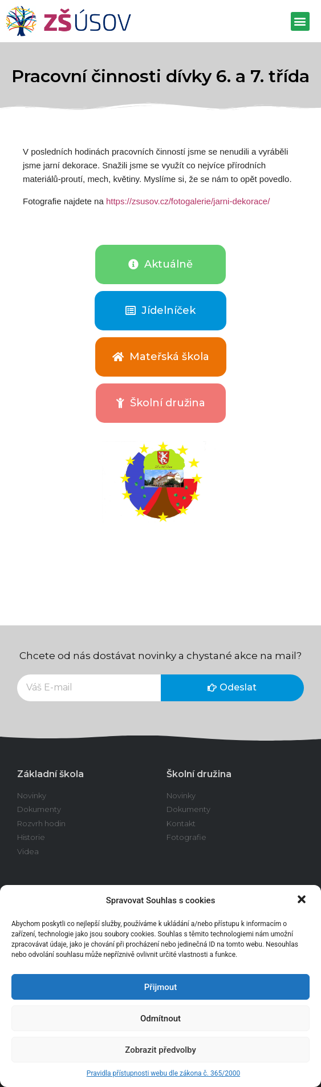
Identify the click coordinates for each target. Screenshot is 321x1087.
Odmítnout (160, 1018)
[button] (303, 900)
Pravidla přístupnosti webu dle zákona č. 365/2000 (163, 1073)
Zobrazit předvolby (160, 1050)
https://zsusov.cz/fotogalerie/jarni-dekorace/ (188, 201)
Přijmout (160, 987)
